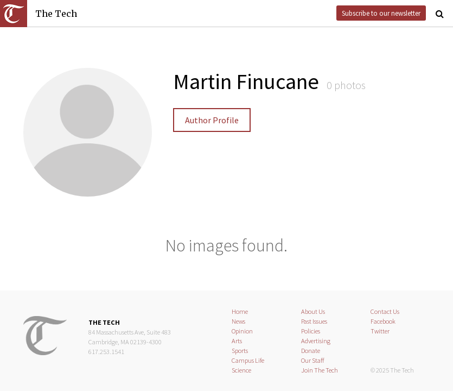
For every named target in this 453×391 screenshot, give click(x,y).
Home (240, 311)
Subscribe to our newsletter (381, 13)
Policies (310, 331)
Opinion (242, 331)
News (238, 321)
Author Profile (212, 120)
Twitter (380, 331)
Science (241, 370)
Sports (240, 350)
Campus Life (248, 360)
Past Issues (314, 321)
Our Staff (312, 360)
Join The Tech (319, 370)
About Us (313, 311)
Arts (237, 341)
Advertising (315, 341)
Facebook (383, 321)
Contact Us (385, 311)
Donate (310, 350)
